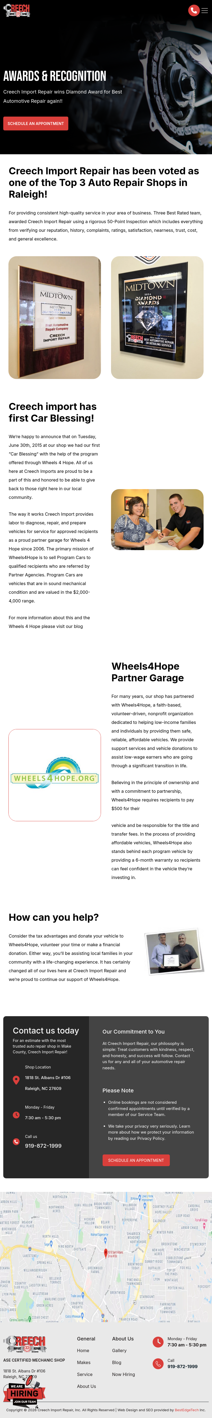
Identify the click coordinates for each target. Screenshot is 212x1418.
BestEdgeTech (187, 1410)
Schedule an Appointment (36, 123)
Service (85, 1374)
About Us (86, 1386)
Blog (116, 1362)
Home (83, 1350)
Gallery (119, 1350)
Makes (84, 1362)
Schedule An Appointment (136, 1160)
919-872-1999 (43, 1146)
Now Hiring (123, 1374)
